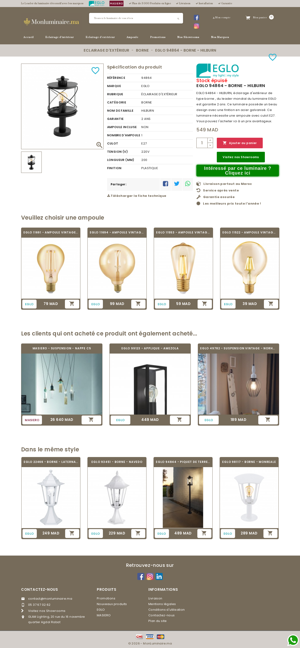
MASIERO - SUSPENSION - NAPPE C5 (62, 348)
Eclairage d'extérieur (100, 37)
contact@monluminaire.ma (50, 598)
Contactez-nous (39, 589)
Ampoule (132, 37)
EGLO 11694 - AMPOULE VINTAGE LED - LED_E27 (117, 232)
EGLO (101, 609)
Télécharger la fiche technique (136, 196)
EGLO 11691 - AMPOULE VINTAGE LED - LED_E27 (50, 232)
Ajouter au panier (240, 143)
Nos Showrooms (188, 37)
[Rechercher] (136, 18)
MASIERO (104, 615)
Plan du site (157, 621)
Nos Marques (220, 37)
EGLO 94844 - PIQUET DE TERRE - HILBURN (183, 462)
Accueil (28, 37)
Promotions (158, 37)
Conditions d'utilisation (166, 609)
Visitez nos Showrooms (241, 157)
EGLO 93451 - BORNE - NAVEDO (116, 462)
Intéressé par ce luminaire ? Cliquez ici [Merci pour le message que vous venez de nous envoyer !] (237, 170)
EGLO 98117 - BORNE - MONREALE (249, 462)
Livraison (155, 598)
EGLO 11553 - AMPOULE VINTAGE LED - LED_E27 (183, 232)
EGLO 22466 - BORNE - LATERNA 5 (51, 462)
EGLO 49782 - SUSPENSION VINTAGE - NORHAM (238, 348)
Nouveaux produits (112, 604)
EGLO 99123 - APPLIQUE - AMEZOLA (150, 348)
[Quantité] (202, 143)
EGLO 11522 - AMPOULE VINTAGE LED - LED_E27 (249, 232)
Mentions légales (162, 604)
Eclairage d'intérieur (59, 37)
